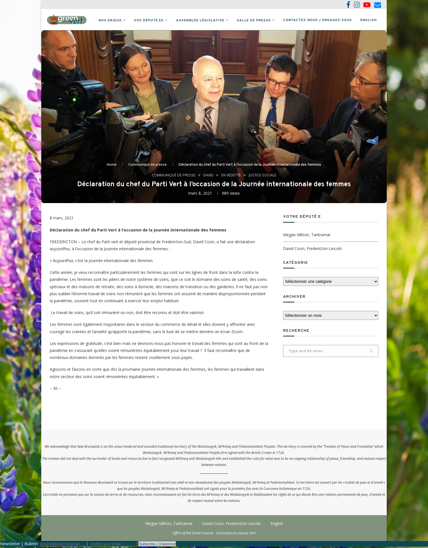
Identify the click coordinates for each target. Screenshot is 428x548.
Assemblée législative (200, 20)
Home (111, 166)
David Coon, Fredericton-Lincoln (312, 249)
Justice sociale (263, 176)
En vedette (231, 176)
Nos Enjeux (110, 20)
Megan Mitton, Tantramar (307, 235)
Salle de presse (254, 20)
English (368, 20)
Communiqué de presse (147, 166)
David (208, 176)
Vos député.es (149, 20)
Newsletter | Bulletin (19, 545)
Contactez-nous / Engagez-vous (317, 20)
